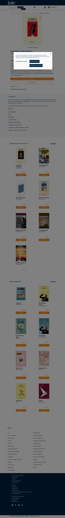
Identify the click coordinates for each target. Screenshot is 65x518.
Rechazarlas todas (34, 61)
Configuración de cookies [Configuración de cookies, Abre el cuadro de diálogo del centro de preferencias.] (21, 61)
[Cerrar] (50, 53)
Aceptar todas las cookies (36, 65)
